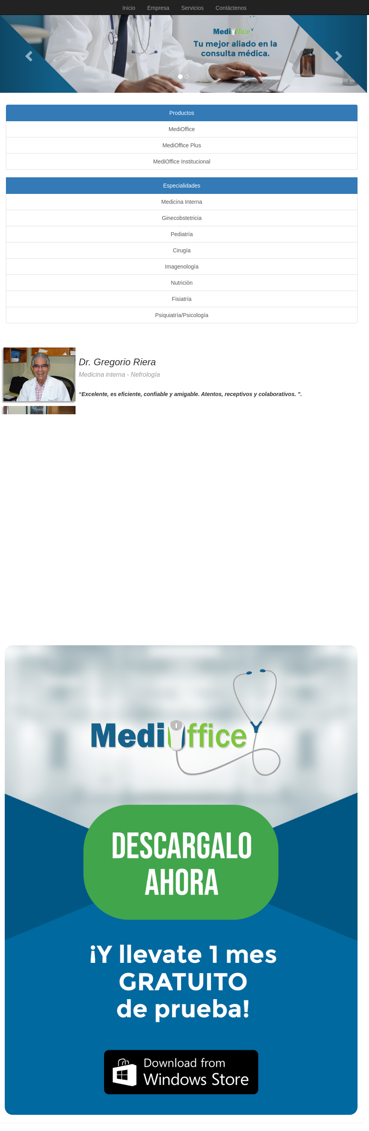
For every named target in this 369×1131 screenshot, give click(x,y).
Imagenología (182, 266)
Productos (181, 113)
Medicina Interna (181, 202)
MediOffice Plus (182, 145)
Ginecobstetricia (181, 218)
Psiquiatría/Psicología (181, 315)
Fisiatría (182, 299)
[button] (27, 54)
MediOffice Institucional (181, 161)
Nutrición (182, 283)
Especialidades (181, 185)
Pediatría (181, 234)
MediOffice (181, 129)
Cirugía (182, 250)
